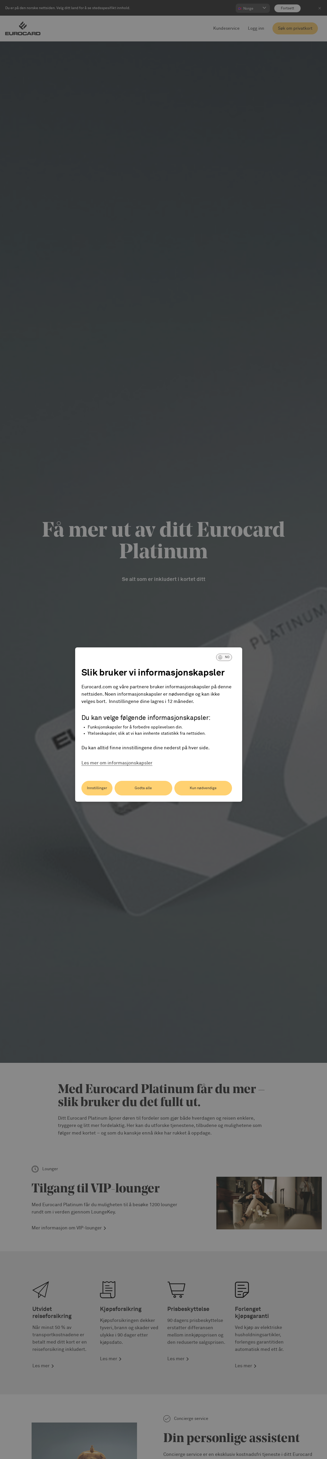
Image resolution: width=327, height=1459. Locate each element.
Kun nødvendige (203, 788)
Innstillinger (97, 788)
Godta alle (143, 788)
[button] (224, 657)
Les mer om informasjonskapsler (116, 763)
